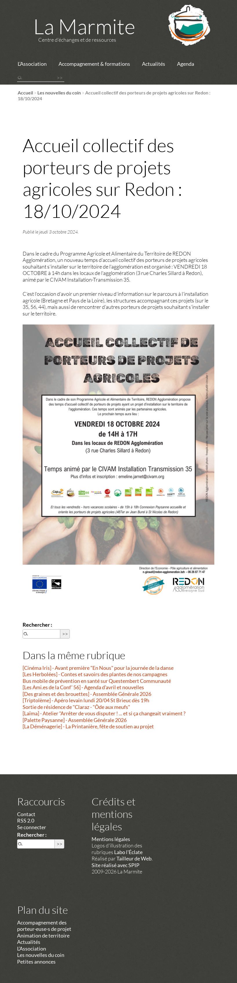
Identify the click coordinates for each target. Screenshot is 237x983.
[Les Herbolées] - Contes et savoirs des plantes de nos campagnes (95, 674)
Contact (26, 814)
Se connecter (31, 827)
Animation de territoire (43, 935)
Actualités (153, 64)
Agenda (185, 64)
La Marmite (84, 26)
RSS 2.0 (25, 820)
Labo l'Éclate (128, 852)
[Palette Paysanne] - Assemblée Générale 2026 (75, 720)
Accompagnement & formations (94, 64)
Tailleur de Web (134, 858)
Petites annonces (36, 961)
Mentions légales (111, 839)
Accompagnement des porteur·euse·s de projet (44, 925)
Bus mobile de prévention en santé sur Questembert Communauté (97, 681)
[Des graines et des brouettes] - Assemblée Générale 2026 (87, 694)
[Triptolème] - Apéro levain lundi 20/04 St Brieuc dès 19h (86, 700)
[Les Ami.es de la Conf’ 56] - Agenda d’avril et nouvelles (83, 687)
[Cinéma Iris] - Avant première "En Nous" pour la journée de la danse (98, 668)
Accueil (25, 92)
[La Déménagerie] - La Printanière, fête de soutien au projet (88, 726)
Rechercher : (37, 624)
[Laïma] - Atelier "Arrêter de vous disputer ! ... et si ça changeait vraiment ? (104, 713)
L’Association (32, 64)
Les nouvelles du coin (59, 92)
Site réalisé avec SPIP (115, 865)
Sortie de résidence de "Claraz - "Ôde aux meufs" (76, 707)
